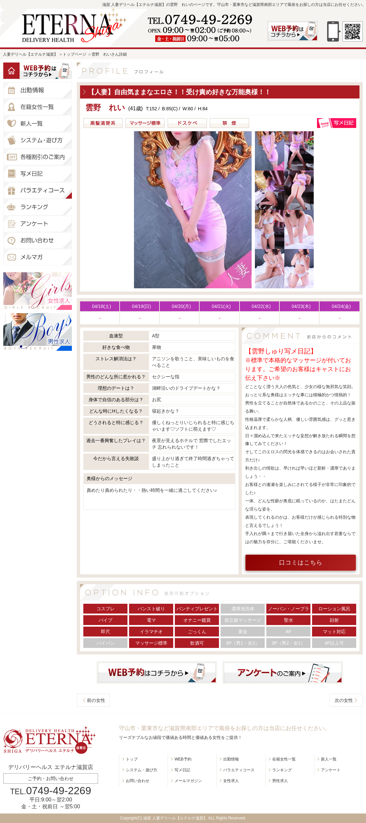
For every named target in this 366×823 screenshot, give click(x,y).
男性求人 (280, 780)
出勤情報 (231, 759)
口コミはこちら (301, 562)
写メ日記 (182, 770)
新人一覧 (329, 759)
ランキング (282, 770)
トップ (132, 759)
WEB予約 (183, 759)
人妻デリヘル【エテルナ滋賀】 (30, 54)
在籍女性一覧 (284, 759)
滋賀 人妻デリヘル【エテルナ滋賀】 (175, 818)
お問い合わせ (137, 780)
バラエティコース (239, 770)
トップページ (74, 54)
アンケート (331, 770)
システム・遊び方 (141, 770)
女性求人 (231, 780)
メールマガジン (188, 780)
